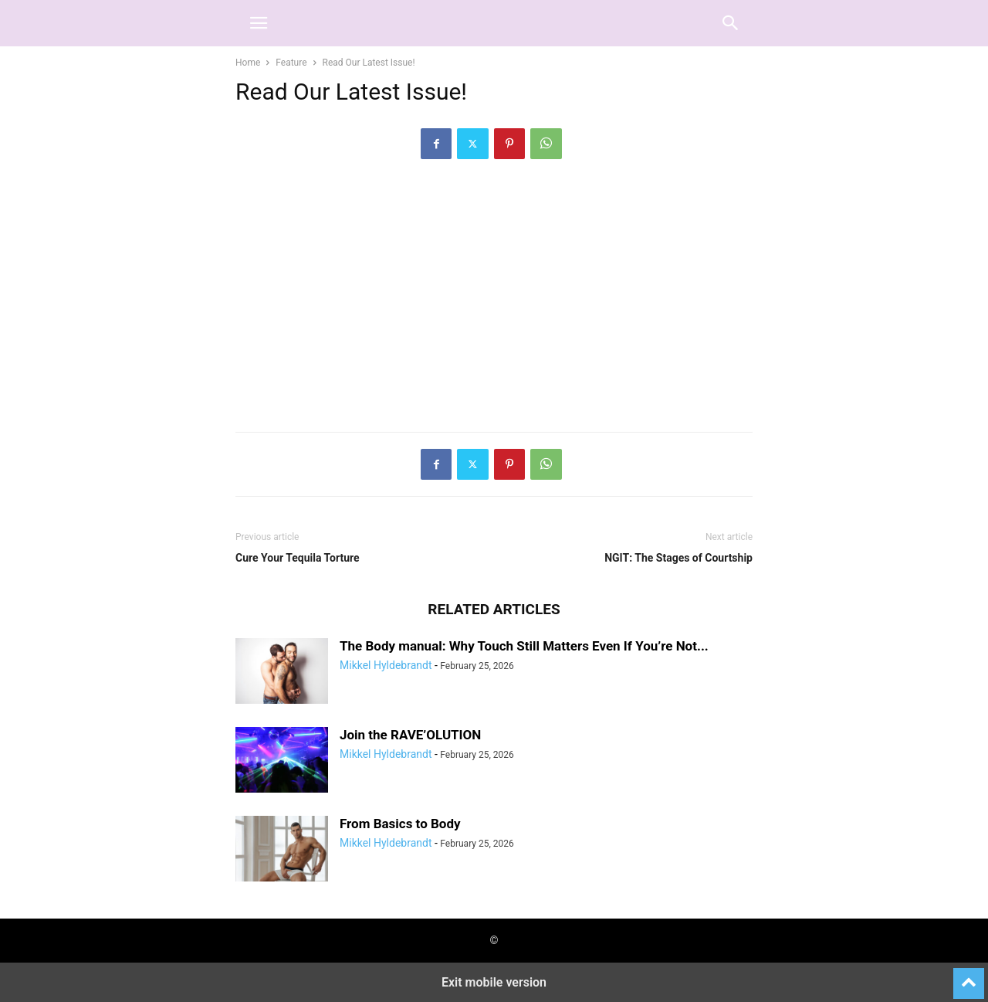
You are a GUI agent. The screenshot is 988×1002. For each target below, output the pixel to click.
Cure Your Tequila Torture (297, 558)
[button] (258, 23)
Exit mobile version (494, 982)
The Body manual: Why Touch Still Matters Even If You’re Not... (524, 646)
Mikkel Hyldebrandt (385, 665)
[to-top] (968, 976)
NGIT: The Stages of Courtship (678, 558)
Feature (291, 62)
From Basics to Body (400, 823)
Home (247, 62)
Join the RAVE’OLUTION (410, 734)
